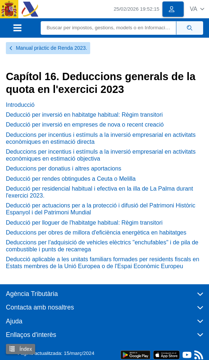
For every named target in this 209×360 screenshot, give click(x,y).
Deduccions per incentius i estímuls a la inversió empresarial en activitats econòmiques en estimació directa (101, 138)
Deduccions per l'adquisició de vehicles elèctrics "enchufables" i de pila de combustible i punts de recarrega (102, 245)
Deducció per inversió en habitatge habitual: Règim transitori (84, 115)
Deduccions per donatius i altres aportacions (63, 168)
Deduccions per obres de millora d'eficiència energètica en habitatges (96, 232)
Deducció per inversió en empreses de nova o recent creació (85, 124)
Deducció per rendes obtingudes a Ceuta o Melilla (71, 179)
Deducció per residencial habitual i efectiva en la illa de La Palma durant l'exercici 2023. (99, 192)
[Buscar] (108, 28)
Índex (20, 349)
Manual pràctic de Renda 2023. (48, 48)
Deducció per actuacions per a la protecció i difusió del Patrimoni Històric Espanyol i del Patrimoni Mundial (100, 208)
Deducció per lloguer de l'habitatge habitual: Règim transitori (84, 223)
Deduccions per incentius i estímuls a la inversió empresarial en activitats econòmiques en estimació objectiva (101, 155)
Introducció (20, 105)
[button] (197, 9)
